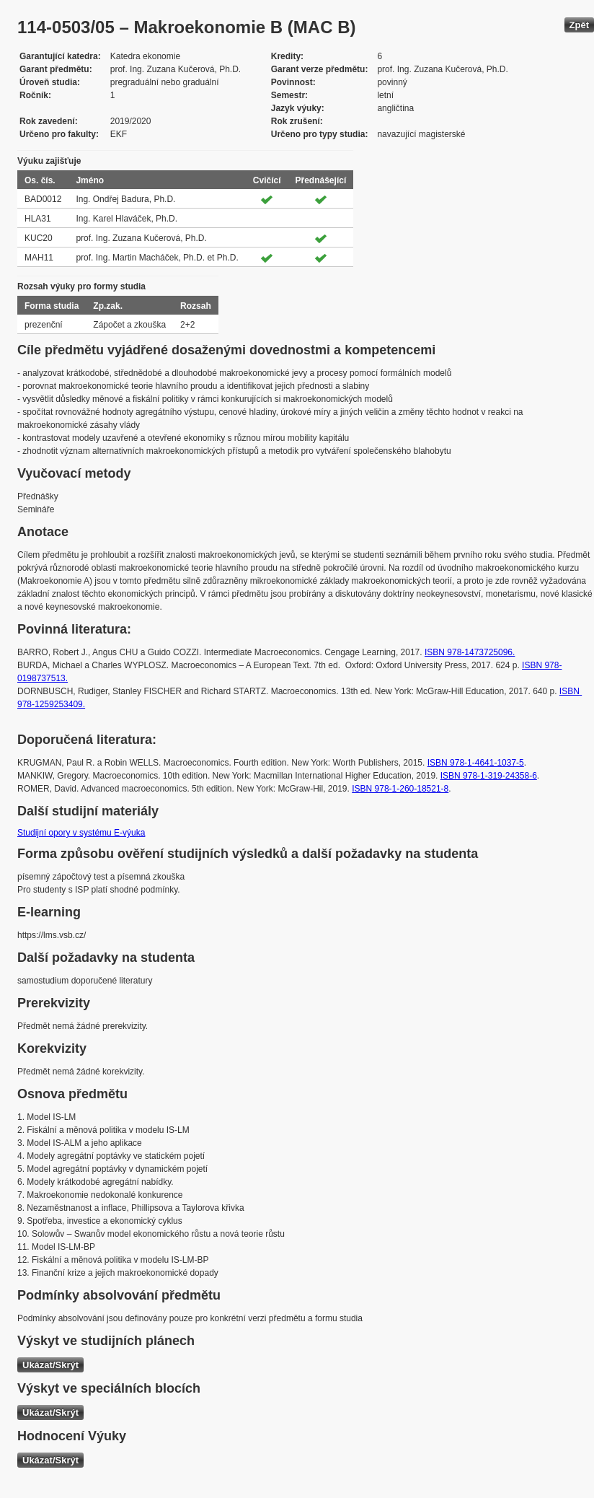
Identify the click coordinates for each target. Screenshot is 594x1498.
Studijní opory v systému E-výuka (81, 833)
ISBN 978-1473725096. (470, 652)
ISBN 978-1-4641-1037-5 (475, 763)
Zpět (579, 24)
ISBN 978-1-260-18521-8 (400, 789)
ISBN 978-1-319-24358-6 (488, 776)
